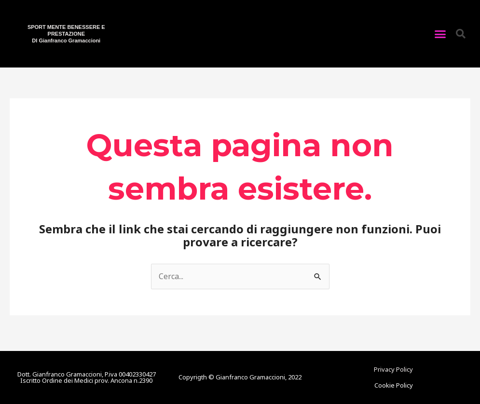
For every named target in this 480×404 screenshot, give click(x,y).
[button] (440, 34)
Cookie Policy (393, 385)
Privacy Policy (393, 369)
